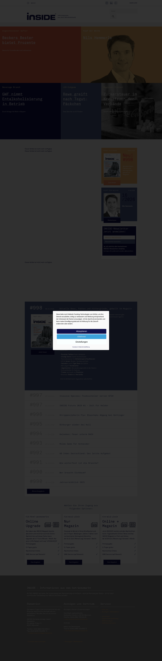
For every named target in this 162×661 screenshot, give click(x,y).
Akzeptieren (81, 331)
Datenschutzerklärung (84, 347)
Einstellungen (82, 342)
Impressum (75, 347)
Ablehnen (81, 336)
